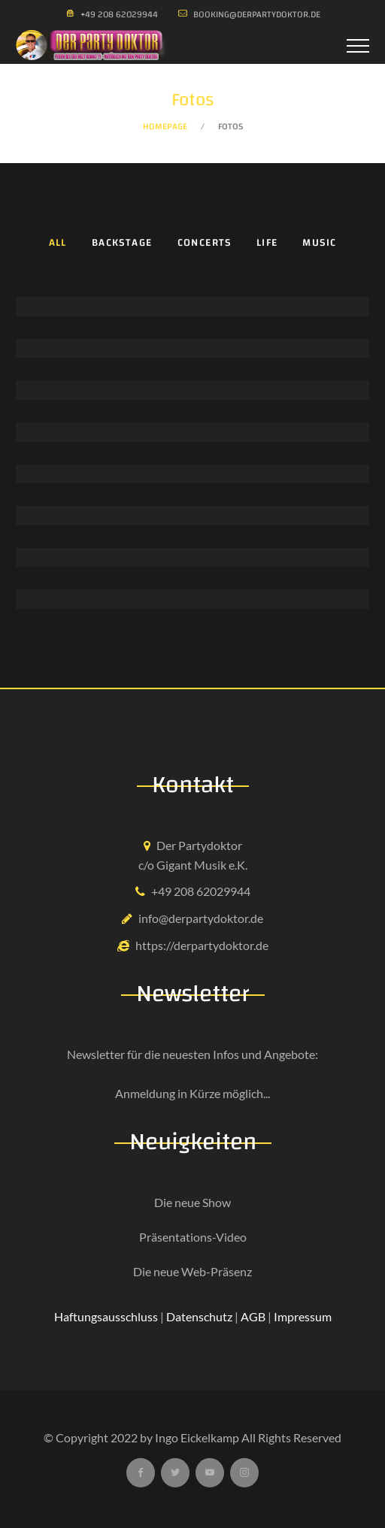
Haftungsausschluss (106, 1316)
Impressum (303, 1316)
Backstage (122, 243)
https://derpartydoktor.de (201, 945)
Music (319, 243)
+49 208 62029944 (200, 891)
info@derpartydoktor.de (200, 918)
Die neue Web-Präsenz (192, 1271)
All (58, 243)
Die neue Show (192, 1202)
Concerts (204, 243)
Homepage (165, 126)
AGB (253, 1316)
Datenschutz (199, 1316)
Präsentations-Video (193, 1237)
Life (267, 243)
